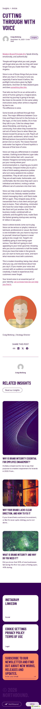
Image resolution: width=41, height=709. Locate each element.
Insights (6, 8)
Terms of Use (14, 636)
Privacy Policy (14, 633)
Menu (32, 704)
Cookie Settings (15, 629)
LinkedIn (11, 603)
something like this (19, 87)
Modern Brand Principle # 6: (14, 54)
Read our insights (12, 390)
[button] (36, 707)
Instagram (12, 600)
